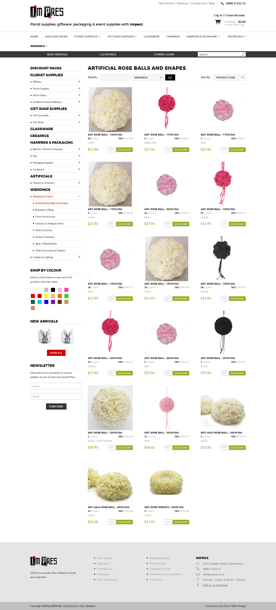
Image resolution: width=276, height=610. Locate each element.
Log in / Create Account (229, 15)
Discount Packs (56, 36)
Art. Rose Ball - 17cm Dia (161, 134)
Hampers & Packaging (203, 36)
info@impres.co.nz (213, 574)
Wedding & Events (57, 196)
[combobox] (148, 77)
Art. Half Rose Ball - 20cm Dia (221, 432)
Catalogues (103, 574)
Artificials (237, 36)
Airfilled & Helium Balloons (57, 102)
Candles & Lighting (57, 257)
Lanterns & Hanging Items (49, 223)
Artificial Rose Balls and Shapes (51, 203)
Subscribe (56, 406)
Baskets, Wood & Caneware (57, 149)
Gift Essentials (57, 115)
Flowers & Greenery (57, 183)
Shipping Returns (160, 558)
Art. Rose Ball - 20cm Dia (161, 209)
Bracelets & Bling (44, 210)
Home (34, 36)
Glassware (152, 36)
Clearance (182, 3)
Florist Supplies (87, 36)
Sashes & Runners (45, 237)
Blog (211, 3)
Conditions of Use (160, 569)
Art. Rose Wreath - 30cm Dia (164, 507)
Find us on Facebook (215, 585)
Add (124, 149)
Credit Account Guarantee (165, 574)
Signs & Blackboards (46, 243)
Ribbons (57, 82)
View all (56, 353)
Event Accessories (45, 216)
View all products (107, 579)
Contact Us (156, 579)
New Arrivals (166, 3)
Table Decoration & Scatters (50, 250)
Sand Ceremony (44, 230)
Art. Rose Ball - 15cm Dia (105, 134)
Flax (57, 156)
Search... (93, 77)
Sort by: (205, 77)
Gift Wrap (57, 122)
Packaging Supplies (57, 162)
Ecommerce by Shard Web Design (225, 606)
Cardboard (57, 169)
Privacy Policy (158, 563)
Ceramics (173, 36)
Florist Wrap (57, 95)
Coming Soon (199, 3)
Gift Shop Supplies (122, 36)
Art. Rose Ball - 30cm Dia (105, 432)
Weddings (39, 46)
